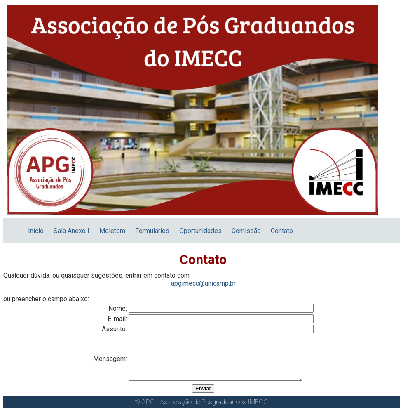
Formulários (152, 231)
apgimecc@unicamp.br (203, 283)
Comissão (246, 231)
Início (36, 231)
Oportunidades (200, 231)
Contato (282, 231)
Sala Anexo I (71, 231)
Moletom (112, 231)
